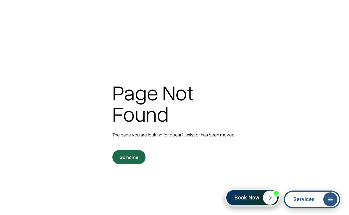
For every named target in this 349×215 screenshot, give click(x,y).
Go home (128, 157)
